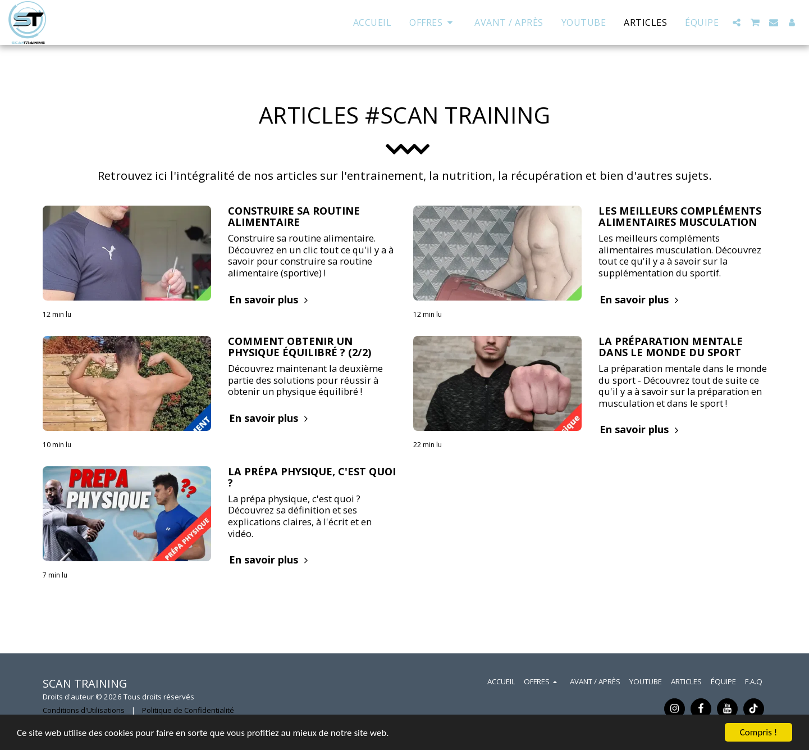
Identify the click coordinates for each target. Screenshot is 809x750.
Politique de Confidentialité (188, 710)
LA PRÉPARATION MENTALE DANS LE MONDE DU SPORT (670, 346)
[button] (736, 22)
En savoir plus (270, 299)
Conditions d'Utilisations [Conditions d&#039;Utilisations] (84, 710)
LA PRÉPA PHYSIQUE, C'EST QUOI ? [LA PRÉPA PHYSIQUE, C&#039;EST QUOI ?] (312, 477)
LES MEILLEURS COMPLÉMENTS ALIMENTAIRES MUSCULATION (679, 216)
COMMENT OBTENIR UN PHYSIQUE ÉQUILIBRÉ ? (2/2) (299, 346)
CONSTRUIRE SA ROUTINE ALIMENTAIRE (294, 216)
